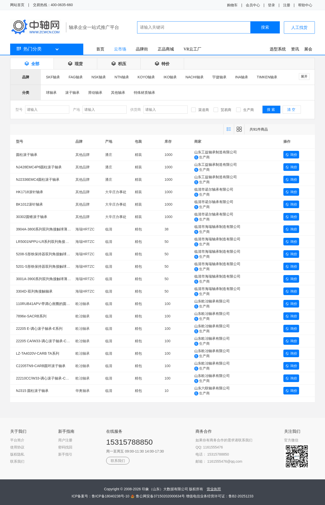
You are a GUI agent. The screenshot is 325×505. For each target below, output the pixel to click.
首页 (100, 49)
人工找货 (299, 27)
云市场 (120, 49)
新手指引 (65, 454)
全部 (32, 64)
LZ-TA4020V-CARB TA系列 (37, 353)
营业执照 (214, 489)
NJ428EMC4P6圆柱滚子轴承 (39, 167)
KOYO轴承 (146, 77)
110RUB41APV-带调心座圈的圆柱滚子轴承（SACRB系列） (63, 304)
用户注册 (65, 440)
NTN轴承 (122, 77)
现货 (75, 64)
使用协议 (17, 447)
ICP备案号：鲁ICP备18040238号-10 (101, 496)
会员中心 (253, 5)
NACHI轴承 (194, 77)
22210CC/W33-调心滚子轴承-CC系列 (45, 378)
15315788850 (129, 442)
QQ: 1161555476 (209, 447)
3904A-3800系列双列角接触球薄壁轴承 (47, 229)
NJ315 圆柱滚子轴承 (32, 391)
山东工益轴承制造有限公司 (215, 152)
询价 (291, 155)
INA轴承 (241, 77)
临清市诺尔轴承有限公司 (213, 189)
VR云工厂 (192, 49)
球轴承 (51, 93)
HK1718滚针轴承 (29, 192)
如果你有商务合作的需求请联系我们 (224, 440)
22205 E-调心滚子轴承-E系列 (39, 329)
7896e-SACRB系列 (31, 316)
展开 (304, 76)
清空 (291, 109)
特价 (162, 64)
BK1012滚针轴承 (29, 204)
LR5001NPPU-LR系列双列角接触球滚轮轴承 (51, 242)
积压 (118, 64)
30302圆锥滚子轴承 (31, 217)
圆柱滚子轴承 (26, 155)
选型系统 (278, 49)
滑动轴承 (95, 93)
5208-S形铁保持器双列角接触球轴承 (45, 254)
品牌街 (142, 49)
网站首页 (17, 5)
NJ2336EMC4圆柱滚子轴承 (37, 179)
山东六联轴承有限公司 (212, 388)
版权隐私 (17, 454)
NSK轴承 (98, 77)
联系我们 (17, 461)
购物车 (232, 5)
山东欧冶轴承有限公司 (212, 301)
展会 (308, 49)
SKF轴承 (53, 77)
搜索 (265, 27)
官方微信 (291, 440)
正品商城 (166, 49)
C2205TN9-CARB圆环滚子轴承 (41, 366)
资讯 (295, 49)
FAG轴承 (76, 77)
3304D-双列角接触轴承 (34, 291)
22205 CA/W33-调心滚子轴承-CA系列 (46, 341)
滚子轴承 (72, 93)
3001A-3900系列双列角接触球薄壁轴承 (47, 279)
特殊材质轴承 (144, 93)
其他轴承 (118, 93)
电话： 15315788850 (212, 454)
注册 (286, 5)
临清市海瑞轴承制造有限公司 (217, 227)
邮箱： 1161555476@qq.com (219, 461)
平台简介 (17, 440)
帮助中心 (305, 5)
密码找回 (65, 447)
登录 (271, 5)
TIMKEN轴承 (267, 77)
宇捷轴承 (219, 77)
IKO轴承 (170, 77)
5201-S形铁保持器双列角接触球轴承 (45, 266)
